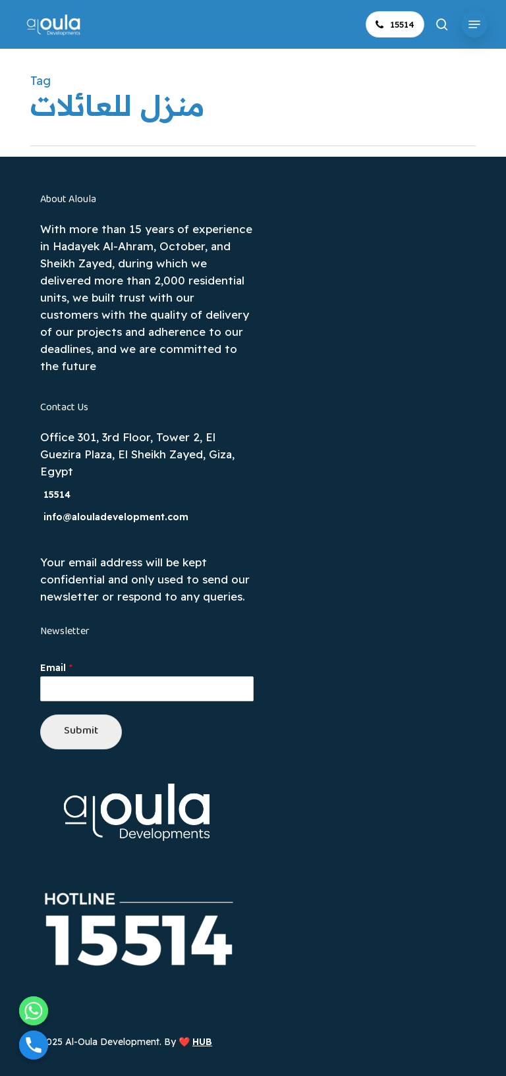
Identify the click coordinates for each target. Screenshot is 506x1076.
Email (56, 668)
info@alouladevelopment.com (115, 517)
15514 (56, 494)
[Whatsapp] (33, 1010)
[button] (474, 24)
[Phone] (33, 1045)
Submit (81, 731)
